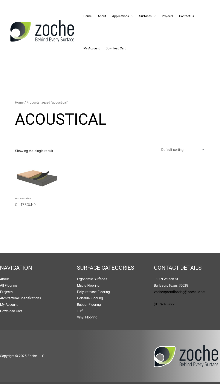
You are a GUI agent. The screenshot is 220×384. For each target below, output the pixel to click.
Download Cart (116, 48)
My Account (92, 48)
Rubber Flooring (89, 305)
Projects (167, 16)
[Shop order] (181, 149)
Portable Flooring (90, 298)
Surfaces (145, 16)
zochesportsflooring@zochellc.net (179, 292)
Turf (80, 311)
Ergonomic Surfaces (92, 279)
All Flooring (8, 285)
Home (88, 16)
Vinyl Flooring (87, 317)
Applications (120, 16)
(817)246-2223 (165, 304)
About (102, 16)
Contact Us (186, 16)
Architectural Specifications (20, 298)
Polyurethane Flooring (93, 292)
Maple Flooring (88, 285)
